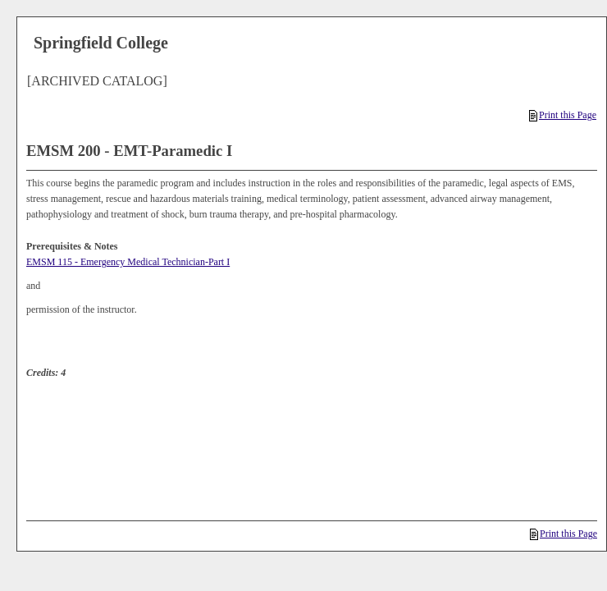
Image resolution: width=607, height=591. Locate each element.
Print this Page (562, 115)
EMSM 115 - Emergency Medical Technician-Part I (128, 262)
